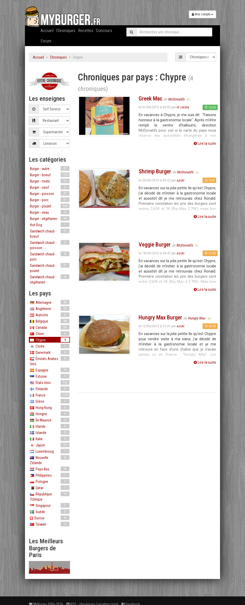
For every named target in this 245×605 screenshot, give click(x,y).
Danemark (49, 352)
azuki (180, 180)
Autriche (49, 314)
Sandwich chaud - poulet (49, 268)
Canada (49, 327)
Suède (49, 511)
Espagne (49, 370)
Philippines (49, 475)
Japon (49, 445)
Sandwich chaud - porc (49, 256)
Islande (49, 432)
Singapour (49, 505)
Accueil (47, 30)
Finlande (49, 388)
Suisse (49, 517)
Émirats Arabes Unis (49, 361)
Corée (49, 346)
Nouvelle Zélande (49, 460)
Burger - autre (49, 168)
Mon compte (202, 14)
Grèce (49, 401)
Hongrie (49, 413)
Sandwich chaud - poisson (49, 245)
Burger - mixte (49, 181)
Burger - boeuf (49, 174)
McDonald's (176, 99)
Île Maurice (49, 420)
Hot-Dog (49, 224)
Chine (49, 333)
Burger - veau (49, 212)
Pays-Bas (49, 469)
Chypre (49, 339)
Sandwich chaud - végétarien (49, 279)
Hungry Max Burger (160, 317)
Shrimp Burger (155, 171)
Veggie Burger (155, 244)
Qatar (49, 487)
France (49, 395)
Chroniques (65, 30)
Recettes (85, 30)
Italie (49, 438)
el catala (183, 107)
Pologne (49, 481)
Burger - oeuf (49, 187)
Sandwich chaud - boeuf (49, 233)
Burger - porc (49, 199)
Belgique (49, 321)
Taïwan (49, 524)
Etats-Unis (49, 382)
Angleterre (49, 308)
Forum (46, 40)
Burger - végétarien (49, 218)
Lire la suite (205, 143)
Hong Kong (49, 407)
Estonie (49, 376)
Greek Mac (150, 98)
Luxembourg (49, 451)
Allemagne (49, 302)
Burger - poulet (49, 206)
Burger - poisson (49, 193)
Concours (104, 30)
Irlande (49, 426)
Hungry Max (197, 318)
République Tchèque (49, 496)
